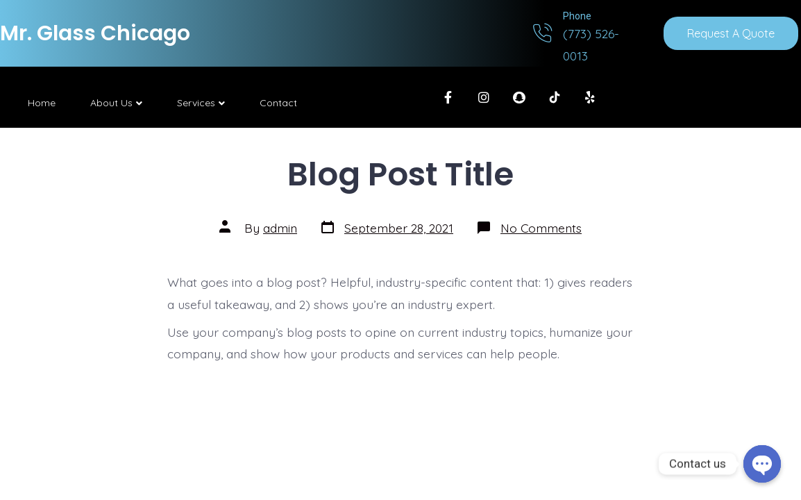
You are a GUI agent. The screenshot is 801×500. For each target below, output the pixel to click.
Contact (278, 103)
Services (201, 103)
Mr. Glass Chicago (95, 33)
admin (280, 227)
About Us (116, 103)
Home (42, 103)
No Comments (541, 227)
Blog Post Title (400, 174)
